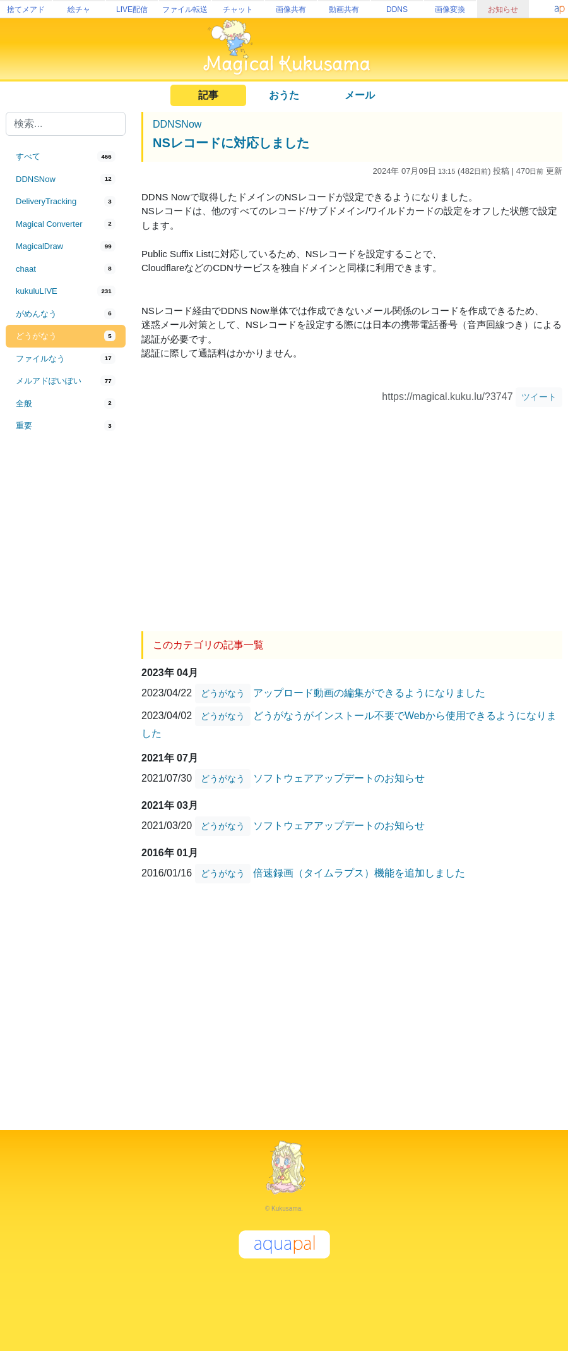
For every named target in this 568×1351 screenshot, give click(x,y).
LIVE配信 (132, 9)
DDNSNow (177, 124)
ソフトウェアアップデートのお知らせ (339, 778)
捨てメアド (26, 9)
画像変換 (450, 9)
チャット (238, 9)
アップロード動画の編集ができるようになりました (369, 693)
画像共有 (291, 9)
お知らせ (503, 9)
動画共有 (344, 9)
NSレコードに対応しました (231, 143)
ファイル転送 (185, 9)
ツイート (539, 397)
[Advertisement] (66, 645)
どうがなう (223, 693)
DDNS (397, 9)
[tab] (66, 156)
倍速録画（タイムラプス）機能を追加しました (359, 873)
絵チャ (79, 9)
